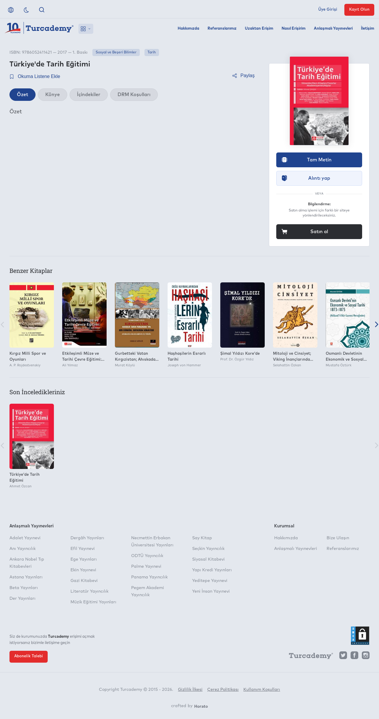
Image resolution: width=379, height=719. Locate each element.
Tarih (151, 52)
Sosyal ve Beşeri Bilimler (116, 52)
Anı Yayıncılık (22, 549)
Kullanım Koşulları (261, 690)
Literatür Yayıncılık (89, 591)
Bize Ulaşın (338, 538)
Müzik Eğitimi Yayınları (93, 602)
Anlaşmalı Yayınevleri (333, 29)
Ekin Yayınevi (83, 570)
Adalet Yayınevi (25, 538)
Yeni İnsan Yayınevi (211, 591)
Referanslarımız (222, 29)
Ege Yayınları (83, 559)
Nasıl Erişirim (294, 29)
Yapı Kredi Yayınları (212, 570)
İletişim (367, 29)
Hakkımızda (188, 29)
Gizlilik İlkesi (190, 690)
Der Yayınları (22, 598)
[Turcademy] (308, 656)
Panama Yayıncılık (149, 577)
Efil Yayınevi (82, 549)
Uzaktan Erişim (259, 29)
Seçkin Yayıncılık (208, 549)
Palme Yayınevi (146, 566)
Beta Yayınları (23, 588)
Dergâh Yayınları (87, 538)
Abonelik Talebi (28, 656)
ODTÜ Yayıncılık (147, 556)
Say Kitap (202, 538)
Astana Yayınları (26, 577)
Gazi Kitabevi (84, 581)
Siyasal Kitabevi (208, 559)
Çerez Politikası (223, 690)
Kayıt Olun (359, 10)
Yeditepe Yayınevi (209, 581)
